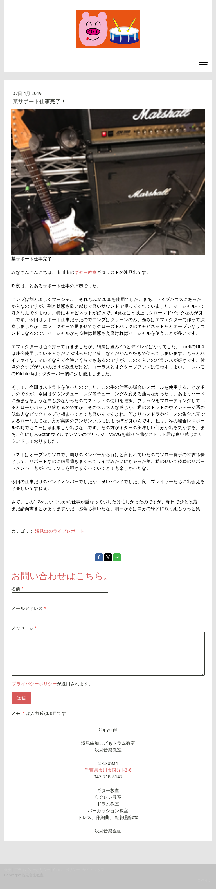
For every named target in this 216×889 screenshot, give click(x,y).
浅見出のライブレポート (59, 531)
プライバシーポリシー (34, 684)
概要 (8, 870)
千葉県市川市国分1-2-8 (108, 770)
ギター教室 (85, 272)
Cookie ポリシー (66, 870)
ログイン (204, 880)
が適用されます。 (52, 684)
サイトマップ (93, 870)
